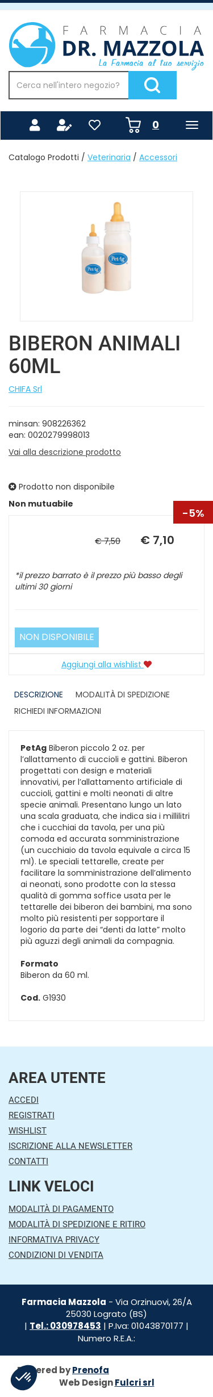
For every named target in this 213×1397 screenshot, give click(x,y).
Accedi (24, 1100)
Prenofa (90, 1370)
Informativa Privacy (54, 1240)
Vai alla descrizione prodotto (65, 452)
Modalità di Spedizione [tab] (123, 694)
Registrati (32, 1115)
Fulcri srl (134, 1382)
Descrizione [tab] (38, 694)
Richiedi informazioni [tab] (57, 711)
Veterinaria (109, 157)
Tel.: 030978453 (65, 1326)
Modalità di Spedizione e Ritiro (77, 1224)
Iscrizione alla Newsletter (70, 1146)
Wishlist (28, 1131)
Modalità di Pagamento (61, 1209)
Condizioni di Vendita (56, 1255)
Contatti (28, 1161)
